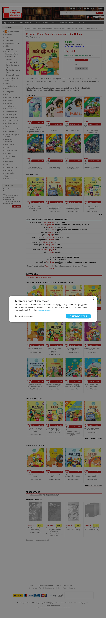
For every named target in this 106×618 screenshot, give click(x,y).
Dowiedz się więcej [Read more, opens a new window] (44, 310)
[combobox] (93, 298)
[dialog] (53, 309)
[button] (24, 316)
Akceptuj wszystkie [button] (78, 316)
